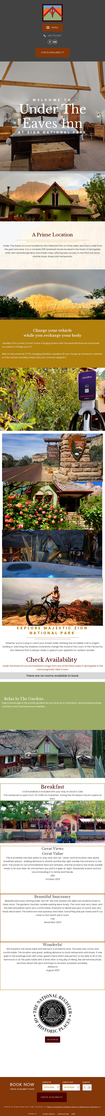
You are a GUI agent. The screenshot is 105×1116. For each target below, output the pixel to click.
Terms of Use (63, 1114)
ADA (73, 1114)
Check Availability (52, 1097)
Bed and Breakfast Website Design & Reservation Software (72, 1107)
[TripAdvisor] (55, 41)
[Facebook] (50, 41)
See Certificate (52, 1039)
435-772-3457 (54, 35)
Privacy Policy (49, 1114)
